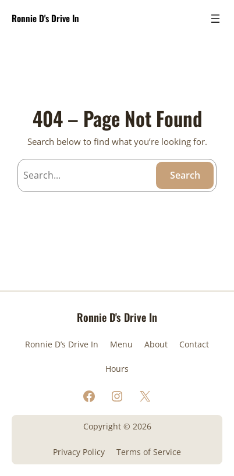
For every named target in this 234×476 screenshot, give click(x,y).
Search (185, 175)
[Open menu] (215, 19)
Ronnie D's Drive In (45, 18)
